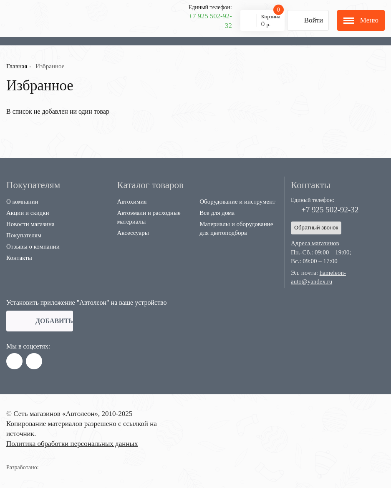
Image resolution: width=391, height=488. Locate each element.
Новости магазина (30, 224)
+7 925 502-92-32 (210, 21)
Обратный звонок (316, 227)
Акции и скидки (27, 212)
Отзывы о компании (33, 246)
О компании (22, 201)
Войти (305, 20)
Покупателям (23, 235)
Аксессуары (133, 232)
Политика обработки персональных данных (72, 444)
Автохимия (132, 201)
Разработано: (33, 467)
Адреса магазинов (315, 243)
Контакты (19, 257)
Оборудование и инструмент (237, 201)
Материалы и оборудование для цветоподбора (236, 228)
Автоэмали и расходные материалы (149, 217)
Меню (360, 20)
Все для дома (217, 212)
